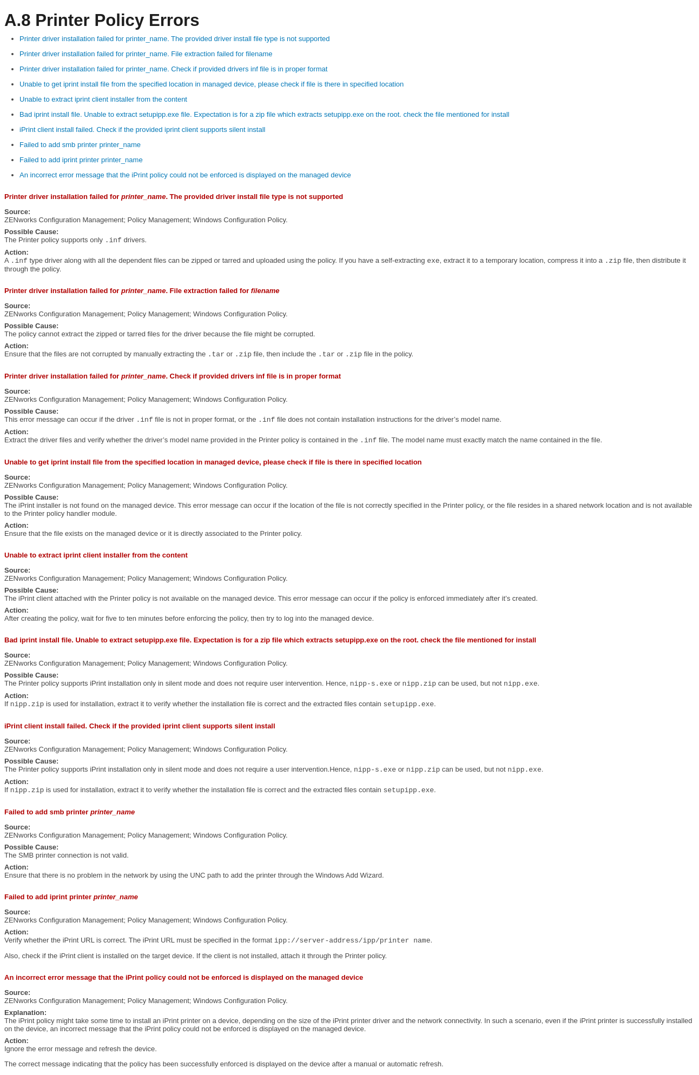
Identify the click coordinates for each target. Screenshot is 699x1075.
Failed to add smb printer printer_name (80, 145)
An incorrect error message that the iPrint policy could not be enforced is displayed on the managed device (185, 175)
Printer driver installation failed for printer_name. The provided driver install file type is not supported (174, 39)
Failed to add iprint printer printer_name (81, 160)
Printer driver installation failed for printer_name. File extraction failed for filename (146, 54)
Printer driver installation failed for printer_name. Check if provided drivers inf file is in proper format (173, 69)
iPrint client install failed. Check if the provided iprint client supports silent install (142, 129)
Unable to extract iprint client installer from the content (103, 99)
